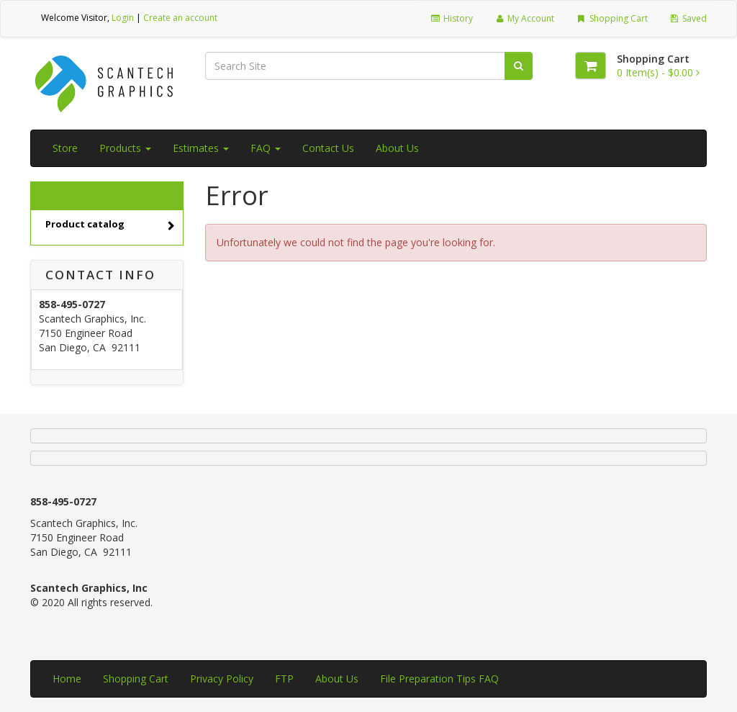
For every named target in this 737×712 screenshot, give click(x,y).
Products (125, 148)
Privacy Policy (221, 678)
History (451, 18)
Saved (688, 18)
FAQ (265, 148)
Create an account (180, 18)
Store (65, 148)
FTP (284, 678)
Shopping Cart (611, 18)
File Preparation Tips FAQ (439, 678)
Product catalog (109, 225)
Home (67, 678)
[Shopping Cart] (590, 65)
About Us (397, 148)
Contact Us (328, 148)
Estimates (201, 148)
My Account (524, 18)
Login (123, 18)
